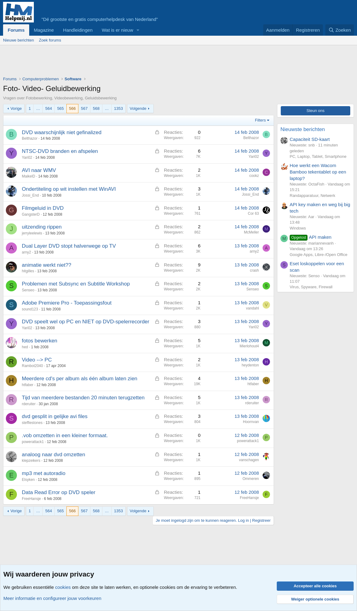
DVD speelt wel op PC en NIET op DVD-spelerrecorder (85, 322)
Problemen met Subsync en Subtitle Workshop (76, 284)
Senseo (28, 290)
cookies (63, 587)
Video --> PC (37, 360)
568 (96, 108)
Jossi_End (30, 195)
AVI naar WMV (39, 170)
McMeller (251, 232)
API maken (310, 237)
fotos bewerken (39, 341)
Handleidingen (78, 30)
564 (48, 108)
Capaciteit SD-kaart (310, 139)
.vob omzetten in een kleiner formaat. (65, 435)
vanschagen (249, 460)
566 (72, 108)
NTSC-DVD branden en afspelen (60, 151)
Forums (16, 30)
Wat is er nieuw (117, 30)
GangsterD (31, 214)
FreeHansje (31, 499)
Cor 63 (253, 213)
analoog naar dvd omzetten (53, 454)
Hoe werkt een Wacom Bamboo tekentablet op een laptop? (318, 172)
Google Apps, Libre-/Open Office (318, 254)
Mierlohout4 (249, 346)
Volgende (138, 108)
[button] (138, 30)
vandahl (252, 308)
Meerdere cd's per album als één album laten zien (79, 378)
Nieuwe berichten (18, 40)
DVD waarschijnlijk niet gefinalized (61, 132)
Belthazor (30, 138)
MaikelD (28, 176)
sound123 (30, 309)
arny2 (26, 252)
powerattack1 (33, 442)
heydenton (250, 365)
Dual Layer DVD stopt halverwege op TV (69, 246)
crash (254, 270)
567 (84, 108)
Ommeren (251, 479)
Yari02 (27, 157)
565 (60, 108)
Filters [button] (260, 120)
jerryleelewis (32, 233)
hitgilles (28, 271)
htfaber (27, 385)
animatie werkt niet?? (46, 265)
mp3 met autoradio (43, 473)
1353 (118, 108)
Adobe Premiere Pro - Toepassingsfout (67, 303)
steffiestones (32, 423)
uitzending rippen (41, 227)
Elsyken (28, 479)
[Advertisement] (115, 62)
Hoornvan (251, 422)
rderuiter (29, 404)
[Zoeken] (339, 30)
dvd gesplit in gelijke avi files (55, 416)
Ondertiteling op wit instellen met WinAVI (69, 189)
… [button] (38, 108)
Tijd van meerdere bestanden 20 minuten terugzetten (83, 398)
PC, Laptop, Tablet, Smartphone (318, 156)
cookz (254, 176)
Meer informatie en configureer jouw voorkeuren (52, 598)
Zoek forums (50, 40)
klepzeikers (31, 460)
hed (25, 347)
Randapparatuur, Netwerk (312, 195)
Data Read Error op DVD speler (58, 492)
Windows (298, 228)
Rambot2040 (32, 366)
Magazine (44, 30)
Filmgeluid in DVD (43, 208)
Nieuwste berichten (302, 129)
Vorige (16, 108)
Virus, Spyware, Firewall (311, 287)
